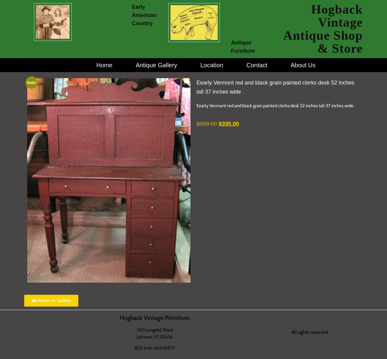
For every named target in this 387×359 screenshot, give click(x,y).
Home (104, 65)
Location (211, 65)
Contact (256, 65)
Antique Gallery (156, 65)
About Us (303, 65)
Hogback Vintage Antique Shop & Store (323, 28)
